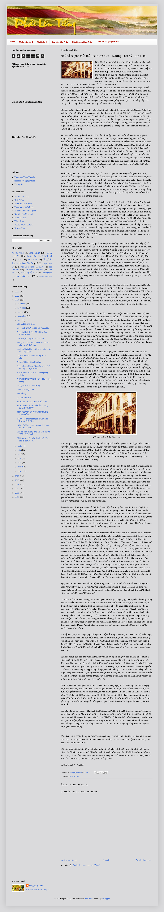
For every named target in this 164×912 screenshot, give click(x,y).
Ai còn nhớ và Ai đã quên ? (25, 211)
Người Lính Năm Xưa (82, 42)
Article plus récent (69, 860)
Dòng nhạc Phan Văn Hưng (28, 386)
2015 (17, 497)
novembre (21, 308)
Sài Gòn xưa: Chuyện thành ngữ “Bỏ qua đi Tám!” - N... (32, 439)
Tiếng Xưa (19, 221)
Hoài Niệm (19, 200)
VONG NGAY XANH (23, 225)
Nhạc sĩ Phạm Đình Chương (29, 362)
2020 (17, 476)
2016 (17, 493)
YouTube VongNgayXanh (107, 41)
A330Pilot (89, 899)
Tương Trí (18, 184)
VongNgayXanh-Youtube (24, 177)
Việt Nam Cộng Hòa (34, 270)
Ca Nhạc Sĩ (42, 42)
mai (19, 454)
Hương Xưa (19, 228)
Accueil (106, 860)
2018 (17, 485)
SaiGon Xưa (74, 776)
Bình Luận (34, 252)
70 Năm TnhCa (18, 253)
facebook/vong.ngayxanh (24, 181)
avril (19, 458)
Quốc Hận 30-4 (26, 42)
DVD (19, 259)
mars (19, 463)
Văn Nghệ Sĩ (28, 272)
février (20, 467)
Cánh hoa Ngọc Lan (25, 389)
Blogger (106, 899)
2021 (17, 300)
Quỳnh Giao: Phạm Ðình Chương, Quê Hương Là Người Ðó (33, 367)
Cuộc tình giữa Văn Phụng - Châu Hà (33, 328)
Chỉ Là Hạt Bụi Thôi (26, 324)
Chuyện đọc (31, 256)
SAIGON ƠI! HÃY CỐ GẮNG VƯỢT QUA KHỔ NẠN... (33, 407)
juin (19, 450)
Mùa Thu (32, 259)
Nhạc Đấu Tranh (27, 267)
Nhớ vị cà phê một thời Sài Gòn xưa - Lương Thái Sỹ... (33, 420)
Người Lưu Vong (21, 197)
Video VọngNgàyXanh (24, 207)
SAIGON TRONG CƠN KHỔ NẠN (32, 402)
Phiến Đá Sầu (20, 218)
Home (12, 41)
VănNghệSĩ (47, 273)
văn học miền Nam (45, 277)
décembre (21, 304)
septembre (21, 316)
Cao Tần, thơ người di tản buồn (30, 338)
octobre (20, 312)
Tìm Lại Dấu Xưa (60, 42)
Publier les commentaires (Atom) (86, 865)
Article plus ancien (143, 860)
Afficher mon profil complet (38, 890)
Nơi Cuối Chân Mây (23, 204)
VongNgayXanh (36, 886)
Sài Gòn (42, 267)
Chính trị (47, 256)
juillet (20, 446)
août (19, 320)
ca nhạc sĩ (23, 276)
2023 (17, 292)
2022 (17, 296)
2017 (17, 489)
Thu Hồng (21, 393)
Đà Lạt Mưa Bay (24, 398)
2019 (17, 480)
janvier (20, 471)
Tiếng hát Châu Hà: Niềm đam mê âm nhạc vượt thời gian (33, 343)
